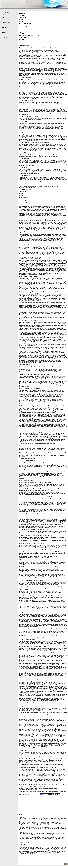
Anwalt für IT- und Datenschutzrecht (37, 794)
